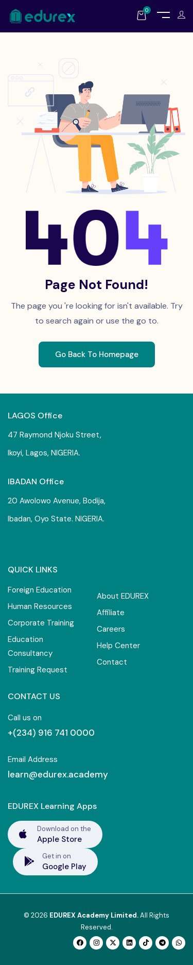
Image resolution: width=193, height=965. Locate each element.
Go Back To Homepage (96, 354)
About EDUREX (123, 596)
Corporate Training (41, 623)
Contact (112, 662)
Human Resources (40, 606)
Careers (111, 629)
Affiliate (111, 612)
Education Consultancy (30, 646)
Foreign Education (40, 590)
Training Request (37, 670)
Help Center (118, 645)
